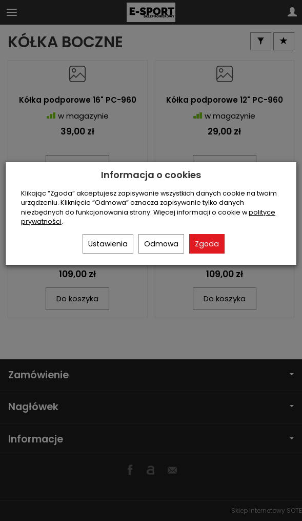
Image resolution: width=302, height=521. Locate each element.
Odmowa (161, 244)
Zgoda (207, 244)
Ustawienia (108, 244)
